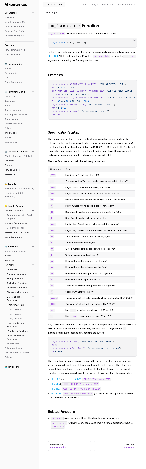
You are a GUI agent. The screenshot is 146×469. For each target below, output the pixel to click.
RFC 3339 (53, 56)
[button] (19, 13)
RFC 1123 (56, 388)
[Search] (54, 4)
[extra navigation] (140, 4)
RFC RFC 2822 (73, 379)
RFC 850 (55, 383)
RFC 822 (55, 379)
